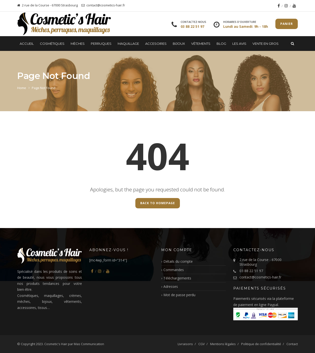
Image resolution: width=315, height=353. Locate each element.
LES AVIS (239, 44)
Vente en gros (265, 44)
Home (21, 88)
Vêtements (200, 44)
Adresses (170, 286)
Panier (286, 24)
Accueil (27, 44)
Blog (221, 44)
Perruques (101, 44)
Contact (292, 344)
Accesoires (156, 44)
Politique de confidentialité (261, 344)
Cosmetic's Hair (55, 344)
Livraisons (185, 344)
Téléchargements (177, 278)
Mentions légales (223, 344)
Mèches (78, 44)
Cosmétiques (52, 44)
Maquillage (128, 44)
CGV (201, 344)
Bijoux (179, 44)
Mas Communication (89, 344)
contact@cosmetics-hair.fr (260, 277)
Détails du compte (178, 261)
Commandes (173, 269)
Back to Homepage (157, 203)
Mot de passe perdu (179, 294)
